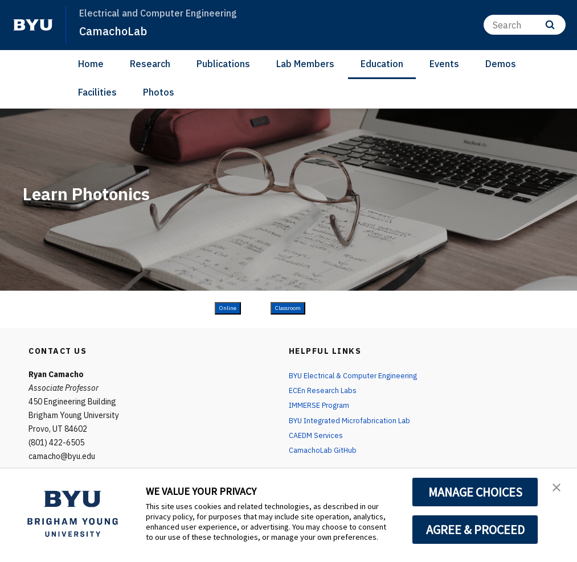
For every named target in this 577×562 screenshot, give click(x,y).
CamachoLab (115, 31)
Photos (158, 92)
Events (444, 63)
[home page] (33, 25)
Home (91, 63)
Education (382, 63)
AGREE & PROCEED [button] (475, 530)
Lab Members (305, 63)
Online (227, 308)
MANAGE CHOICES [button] (475, 492)
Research (150, 63)
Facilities (97, 92)
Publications (223, 63)
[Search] (525, 25)
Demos (500, 63)
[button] (558, 489)
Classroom (288, 308)
